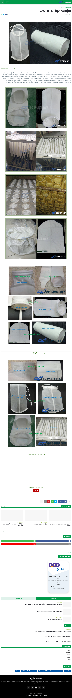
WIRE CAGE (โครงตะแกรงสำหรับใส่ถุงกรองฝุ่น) (13, 525)
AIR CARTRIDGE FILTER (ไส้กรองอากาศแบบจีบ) (60, 525)
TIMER (35, 659)
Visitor (69, 552)
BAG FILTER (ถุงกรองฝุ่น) (40, 524)
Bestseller (60, 7)
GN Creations (39, 693)
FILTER (55, 497)
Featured (60, 497)
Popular (53, 598)
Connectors (35, 653)
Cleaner (35, 650)
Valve (35, 662)
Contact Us (35, 695)
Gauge (35, 657)
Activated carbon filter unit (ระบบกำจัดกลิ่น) (49, 612)
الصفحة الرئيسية (67, 7)
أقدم (3, 532)
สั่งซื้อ (35, 491)
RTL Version (28, 695)
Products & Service (31, 671)
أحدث (69, 532)
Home (45, 695)
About (40, 695)
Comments (19, 598)
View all (3, 506)
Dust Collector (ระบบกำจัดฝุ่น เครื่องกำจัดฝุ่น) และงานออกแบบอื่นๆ (43, 604)
